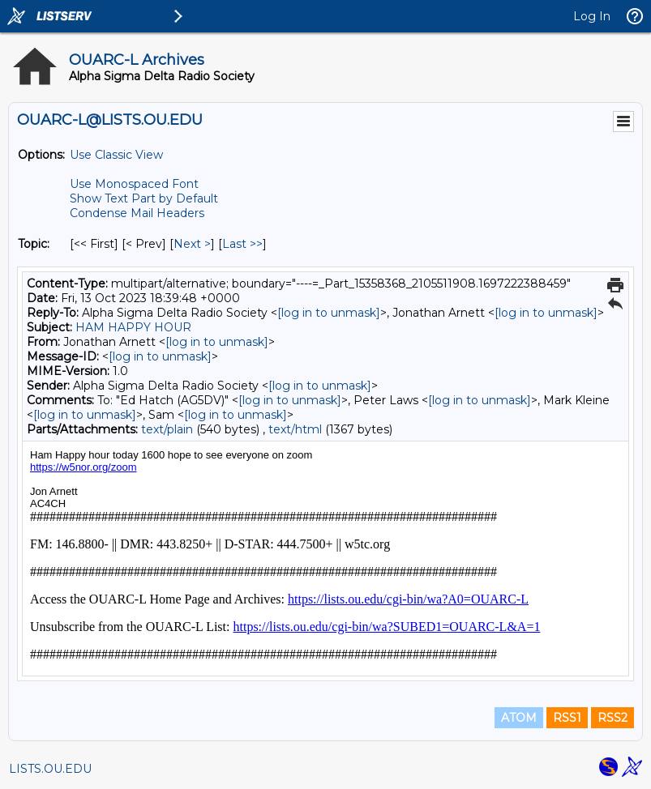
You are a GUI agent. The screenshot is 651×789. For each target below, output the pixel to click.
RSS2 (612, 717)
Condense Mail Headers (137, 213)
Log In (591, 16)
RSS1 (567, 717)
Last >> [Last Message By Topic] (242, 244)
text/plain (167, 429)
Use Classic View (116, 154)
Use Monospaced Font (134, 184)
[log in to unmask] (328, 312)
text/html (295, 429)
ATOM (519, 717)
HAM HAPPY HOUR (133, 327)
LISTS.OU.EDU (50, 768)
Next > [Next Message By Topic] (192, 244)
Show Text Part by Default (144, 198)
